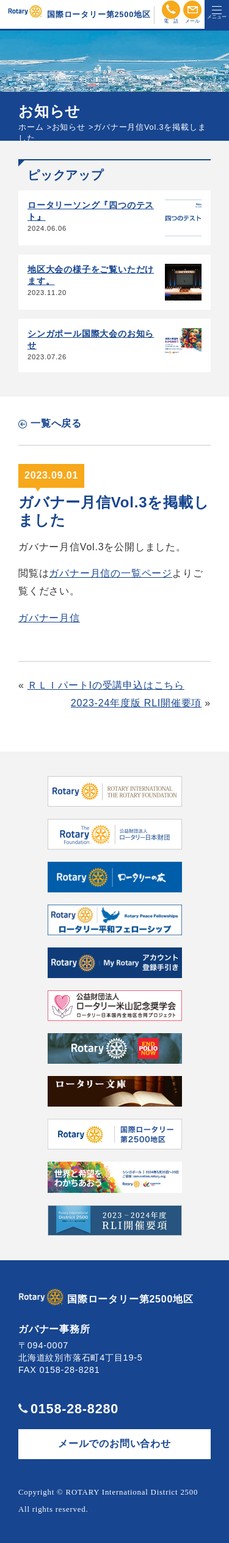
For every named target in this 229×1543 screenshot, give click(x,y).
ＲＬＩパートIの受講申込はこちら (105, 685)
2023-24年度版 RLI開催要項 (136, 703)
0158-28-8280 (74, 1408)
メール (192, 10)
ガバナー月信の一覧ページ (110, 573)
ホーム (30, 127)
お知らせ (68, 127)
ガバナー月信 (49, 618)
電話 (171, 10)
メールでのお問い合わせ (114, 1443)
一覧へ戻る (56, 423)
